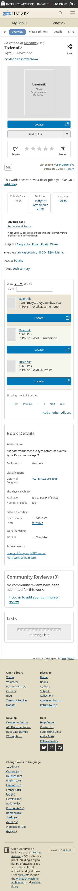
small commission (28, 235)
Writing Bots (14, 736)
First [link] (16, 403)
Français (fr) (13, 790)
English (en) (13, 780)
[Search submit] (60, 13)
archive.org (18, 882)
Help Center (47, 722)
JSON (71, 658)
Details (57, 32)
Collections (47, 695)
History (70, 168)
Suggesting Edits (50, 732)
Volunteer (12, 682)
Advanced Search (51, 700)
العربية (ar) (12, 766)
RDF (64, 658)
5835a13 (66, 850)
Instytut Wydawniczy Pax (40, 205)
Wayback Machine (27, 878)
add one (10, 184)
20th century (21, 269)
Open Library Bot (64, 164)
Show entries (19, 283)
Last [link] (62, 403)
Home (44, 677)
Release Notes (49, 741)
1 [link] (38, 403)
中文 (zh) (11, 831)
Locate (39, 124)
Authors (45, 686)
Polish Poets (40, 244)
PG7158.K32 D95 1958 (44, 478)
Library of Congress (18, 553)
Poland (19, 260)
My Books (19, 23)
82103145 (37, 523)
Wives (54, 244)
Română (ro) (14, 813)
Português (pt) (15, 808)
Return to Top (48, 705)
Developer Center (17, 722)
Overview (17, 32)
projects (24, 875)
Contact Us (47, 727)
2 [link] (44, 403)
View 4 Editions (38, 32)
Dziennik (30, 43)
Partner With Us (16, 686)
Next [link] (52, 403)
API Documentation (18, 727)
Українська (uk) (16, 827)
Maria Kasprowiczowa (23, 59)
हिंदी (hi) (10, 794)
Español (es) (13, 785)
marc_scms (13, 557)
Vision (10, 677)
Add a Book (47, 736)
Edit (8, 167)
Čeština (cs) (13, 771)
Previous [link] (27, 403)
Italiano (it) (13, 803)
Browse (52, 23)
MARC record (38, 553)
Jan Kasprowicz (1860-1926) (34, 252)
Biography (24, 244)
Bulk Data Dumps (17, 732)
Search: (30, 289)
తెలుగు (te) (12, 822)
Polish (62, 201)
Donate (43, 4)
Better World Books (19, 226)
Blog (9, 695)
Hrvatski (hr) (14, 799)
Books (44, 682)
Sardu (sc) (12, 817)
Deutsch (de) (14, 776)
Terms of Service (16, 700)
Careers (11, 691)
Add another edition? (57, 412)
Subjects (45, 691)
